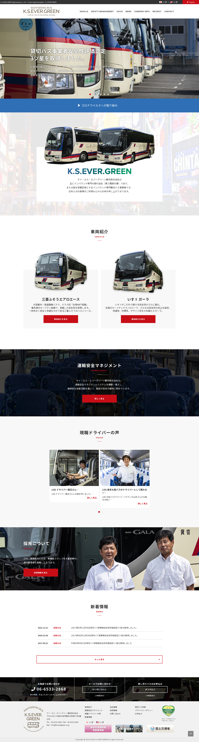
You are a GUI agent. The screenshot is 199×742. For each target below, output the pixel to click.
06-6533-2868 (48, 689)
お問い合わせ (100, 689)
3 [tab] (97, 94)
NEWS (128, 11)
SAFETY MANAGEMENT (102, 11)
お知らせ (57, 627)
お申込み (150, 689)
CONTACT (169, 11)
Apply (191, 2)
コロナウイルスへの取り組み (99, 105)
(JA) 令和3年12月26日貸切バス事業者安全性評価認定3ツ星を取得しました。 (104, 627)
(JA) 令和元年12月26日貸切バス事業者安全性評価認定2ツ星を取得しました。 (105, 635)
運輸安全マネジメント (94, 710)
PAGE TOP (190, 733)
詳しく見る (99, 398)
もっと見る (99, 659)
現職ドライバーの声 (93, 713)
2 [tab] (93, 94)
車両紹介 (88, 707)
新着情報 (88, 717)
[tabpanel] (74, 476)
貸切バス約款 (140, 707)
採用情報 (113, 710)
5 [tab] (104, 94)
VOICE (120, 11)
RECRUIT (157, 11)
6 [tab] (108, 94)
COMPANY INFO (142, 11)
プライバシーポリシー (144, 710)
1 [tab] (90, 94)
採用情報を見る (41, 572)
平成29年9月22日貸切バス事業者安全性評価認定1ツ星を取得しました (101, 643)
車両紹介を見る (61, 319)
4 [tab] (101, 94)
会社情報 (113, 707)
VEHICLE (84, 11)
